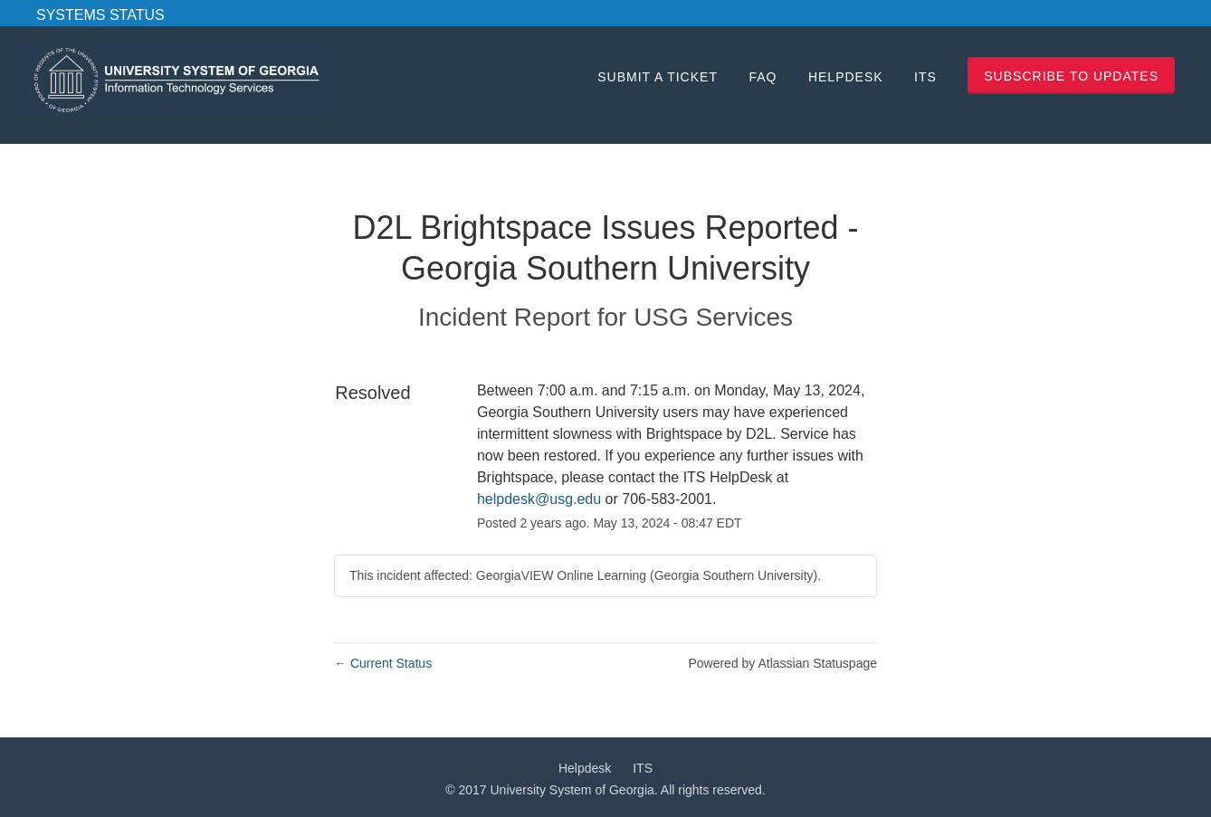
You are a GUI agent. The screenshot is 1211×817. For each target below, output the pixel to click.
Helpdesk (845, 77)
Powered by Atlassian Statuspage (782, 663)
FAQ (763, 77)
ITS (925, 77)
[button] (1071, 75)
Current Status (383, 663)
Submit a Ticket (657, 77)
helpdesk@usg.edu (539, 499)
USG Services (713, 317)
